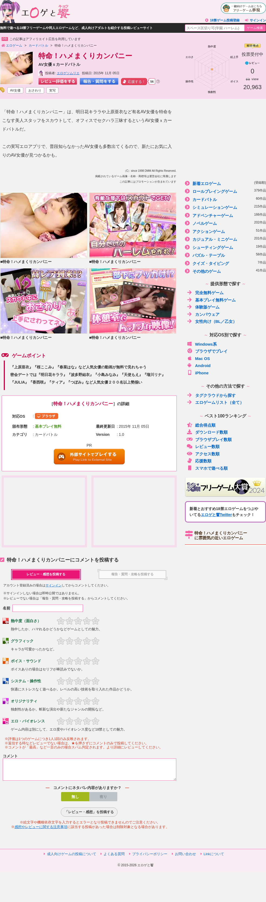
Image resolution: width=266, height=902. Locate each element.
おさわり (34, 90)
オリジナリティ (24, 701)
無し (75, 800)
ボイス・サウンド (26, 661)
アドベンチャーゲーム (225, 215)
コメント (10, 756)
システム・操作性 (26, 681)
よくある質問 (114, 857)
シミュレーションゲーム (225, 207)
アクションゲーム (225, 231)
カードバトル (225, 199)
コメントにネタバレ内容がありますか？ (87, 791)
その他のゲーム (225, 271)
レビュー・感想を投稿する (45, 574)
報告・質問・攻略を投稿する (132, 574)
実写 (52, 90)
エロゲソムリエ (68, 73)
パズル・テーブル (225, 255)
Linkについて (214, 857)
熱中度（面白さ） (26, 621)
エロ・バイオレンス (28, 721)
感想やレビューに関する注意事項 (41, 830)
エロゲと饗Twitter (216, 514)
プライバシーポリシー (149, 857)
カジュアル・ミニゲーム (225, 239)
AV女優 (15, 90)
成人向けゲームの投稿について (71, 857)
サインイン (258, 20)
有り (103, 800)
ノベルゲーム (225, 223)
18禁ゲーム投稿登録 (225, 20)
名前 (6, 608)
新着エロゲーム (225, 183)
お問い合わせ (185, 857)
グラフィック (22, 641)
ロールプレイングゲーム (225, 191)
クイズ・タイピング (225, 263)
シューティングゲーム (225, 247)
